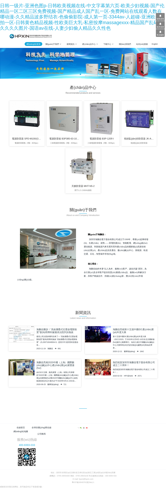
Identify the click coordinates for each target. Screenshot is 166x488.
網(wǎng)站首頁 (33, 44)
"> (148, 428)
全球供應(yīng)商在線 (46, 427)
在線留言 (21, 427)
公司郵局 (95, 427)
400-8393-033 (127, 434)
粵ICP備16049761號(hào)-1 (83, 472)
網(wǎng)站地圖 (70, 427)
